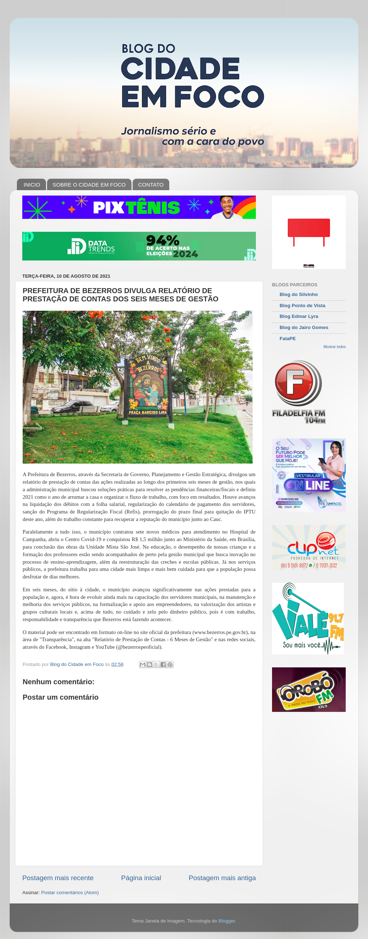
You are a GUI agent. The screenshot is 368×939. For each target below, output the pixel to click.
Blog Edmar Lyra (299, 316)
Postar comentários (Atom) (70, 892)
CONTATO (151, 185)
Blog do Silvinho (299, 294)
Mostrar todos (334, 347)
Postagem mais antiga (222, 878)
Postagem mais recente (57, 878)
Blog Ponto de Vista (302, 305)
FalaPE (288, 338)
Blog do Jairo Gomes (304, 327)
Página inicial (141, 878)
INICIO (32, 185)
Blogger (226, 921)
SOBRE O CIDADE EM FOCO (88, 185)
